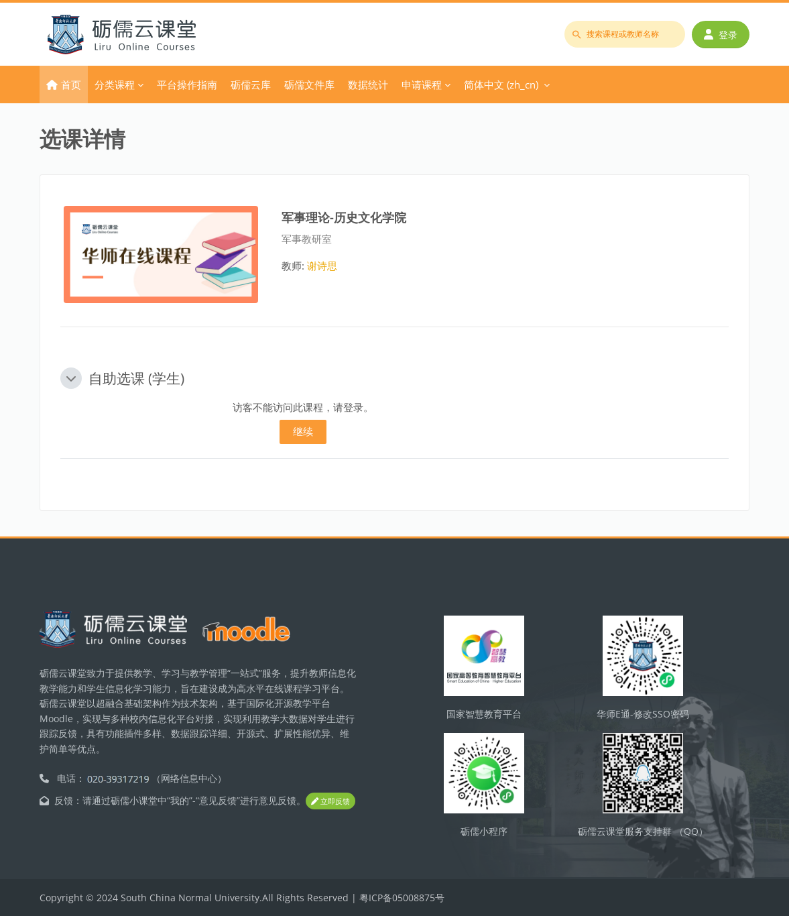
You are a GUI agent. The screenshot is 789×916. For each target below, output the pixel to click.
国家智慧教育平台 (484, 713)
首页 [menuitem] (71, 84)
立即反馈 (330, 801)
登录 (720, 34)
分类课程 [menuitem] (115, 84)
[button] (71, 378)
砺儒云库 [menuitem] (251, 84)
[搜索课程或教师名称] (624, 34)
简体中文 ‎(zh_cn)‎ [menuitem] (501, 84)
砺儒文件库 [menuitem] (309, 84)
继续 (303, 431)
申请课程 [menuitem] (422, 84)
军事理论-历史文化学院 (344, 217)
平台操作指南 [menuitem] (187, 84)
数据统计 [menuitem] (368, 84)
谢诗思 (322, 265)
